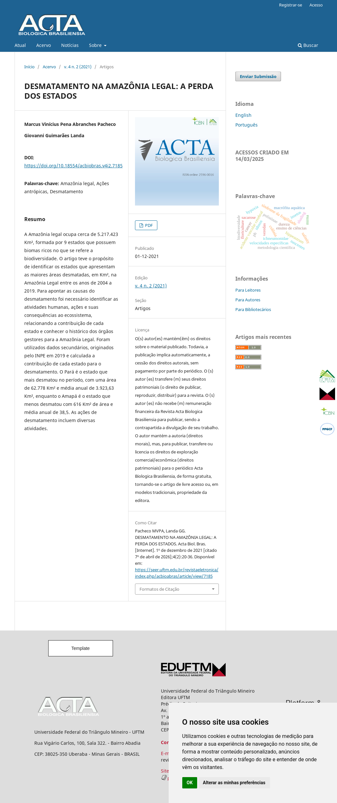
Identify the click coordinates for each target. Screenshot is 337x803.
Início (29, 67)
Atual (20, 45)
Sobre (96, 45)
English (243, 115)
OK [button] (190, 782)
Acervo (43, 45)
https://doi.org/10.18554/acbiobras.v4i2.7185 (73, 165)
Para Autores (247, 300)
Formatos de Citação (159, 589)
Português (246, 125)
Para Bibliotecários (253, 309)
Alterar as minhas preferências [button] (234, 782)
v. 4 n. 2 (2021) (78, 67)
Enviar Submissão (258, 76)
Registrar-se (290, 5)
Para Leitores (248, 290)
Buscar (308, 45)
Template (80, 648)
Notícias (70, 45)
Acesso (316, 5)
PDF (148, 225)
